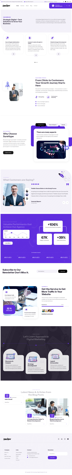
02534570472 (32, 455)
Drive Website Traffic (9, 295)
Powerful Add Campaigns (30, 312)
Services (22, 5)
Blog (31, 5)
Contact (35, 5)
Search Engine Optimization (12, 42)
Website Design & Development (58, 42)
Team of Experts (52, 124)
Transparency (41, 124)
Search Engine (19, 452)
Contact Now (7, 458)
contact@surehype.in (33, 457)
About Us (6, 452)
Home (17, 5)
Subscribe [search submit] (62, 271)
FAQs (17, 458)
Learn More (7, 243)
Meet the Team (7, 456)
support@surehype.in (29, 1)
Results (63, 124)
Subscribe (53, 457)
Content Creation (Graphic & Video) (35, 43)
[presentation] (63, 202)
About (27, 5)
